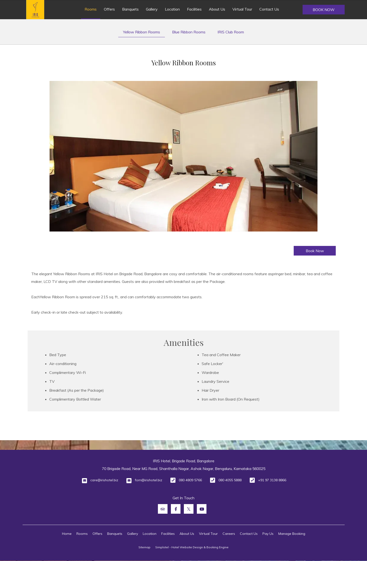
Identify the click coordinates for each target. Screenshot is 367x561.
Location (172, 9)
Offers (109, 9)
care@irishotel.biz (104, 480)
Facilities (194, 9)
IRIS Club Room (231, 32)
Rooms (91, 9)
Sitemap (144, 547)
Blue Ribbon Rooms (188, 32)
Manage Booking (291, 533)
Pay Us (268, 533)
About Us (217, 9)
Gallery (152, 9)
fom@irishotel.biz (148, 480)
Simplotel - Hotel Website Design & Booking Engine (192, 547)
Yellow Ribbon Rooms (141, 32)
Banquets (130, 9)
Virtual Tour (242, 9)
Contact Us (269, 9)
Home (67, 533)
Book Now (324, 9)
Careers (229, 533)
